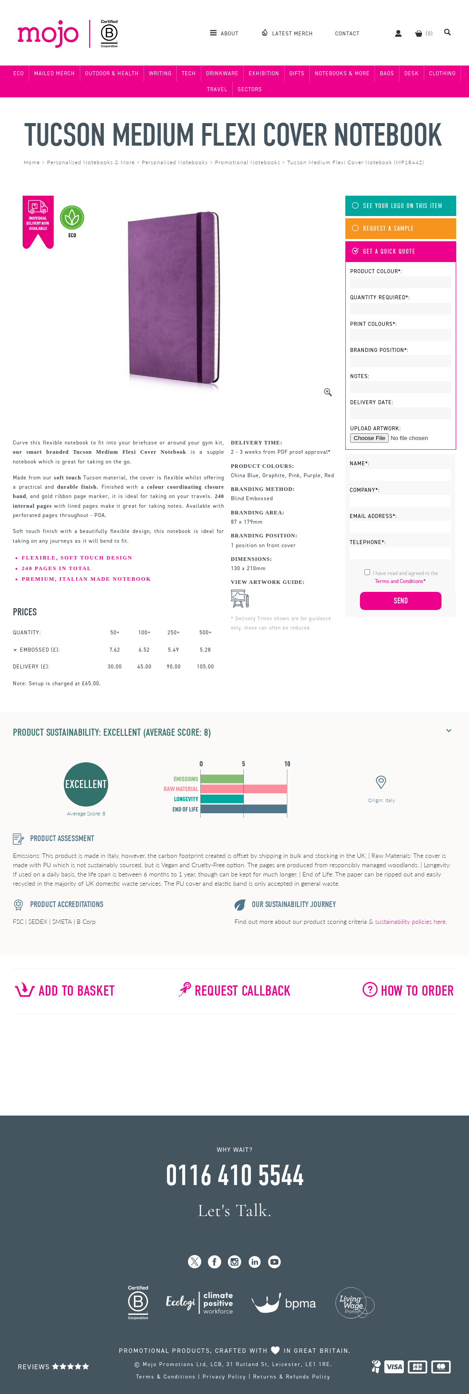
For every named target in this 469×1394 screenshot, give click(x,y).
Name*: (360, 463)
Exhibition (264, 73)
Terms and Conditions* (400, 581)
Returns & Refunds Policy (292, 1376)
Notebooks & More (342, 73)
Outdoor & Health (112, 73)
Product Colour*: (376, 271)
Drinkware (222, 73)
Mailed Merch (54, 73)
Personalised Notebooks (175, 162)
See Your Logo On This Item (397, 206)
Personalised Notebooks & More (91, 162)
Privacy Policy (224, 1376)
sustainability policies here (410, 921)
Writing (160, 73)
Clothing (442, 73)
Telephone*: (368, 542)
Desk (411, 73)
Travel (217, 89)
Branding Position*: (379, 350)
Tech (189, 73)
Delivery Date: (372, 402)
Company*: (365, 490)
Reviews (54, 1366)
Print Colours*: (373, 324)
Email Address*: (373, 516)
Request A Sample (383, 228)
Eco (18, 73)
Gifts (297, 73)
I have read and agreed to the (405, 577)
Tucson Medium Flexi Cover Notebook (233, 135)
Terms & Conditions (166, 1376)
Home (32, 162)
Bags (387, 73)
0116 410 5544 (234, 1176)
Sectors (250, 89)
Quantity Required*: (380, 297)
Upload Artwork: (375, 428)
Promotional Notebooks (247, 162)
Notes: (360, 376)
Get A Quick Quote (383, 251)
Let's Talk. (235, 1210)
